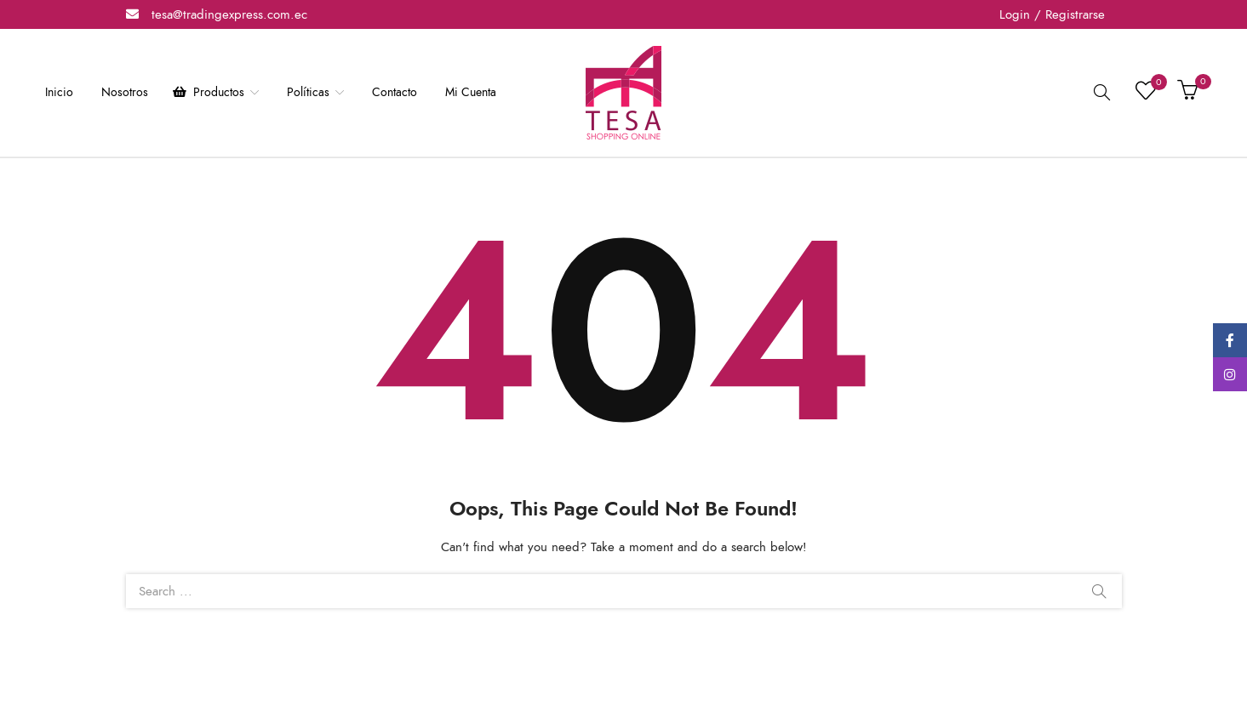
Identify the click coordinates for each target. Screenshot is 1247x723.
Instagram (1230, 374)
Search (1099, 591)
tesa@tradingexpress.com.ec (229, 14)
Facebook (1230, 340)
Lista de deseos (1155, 85)
